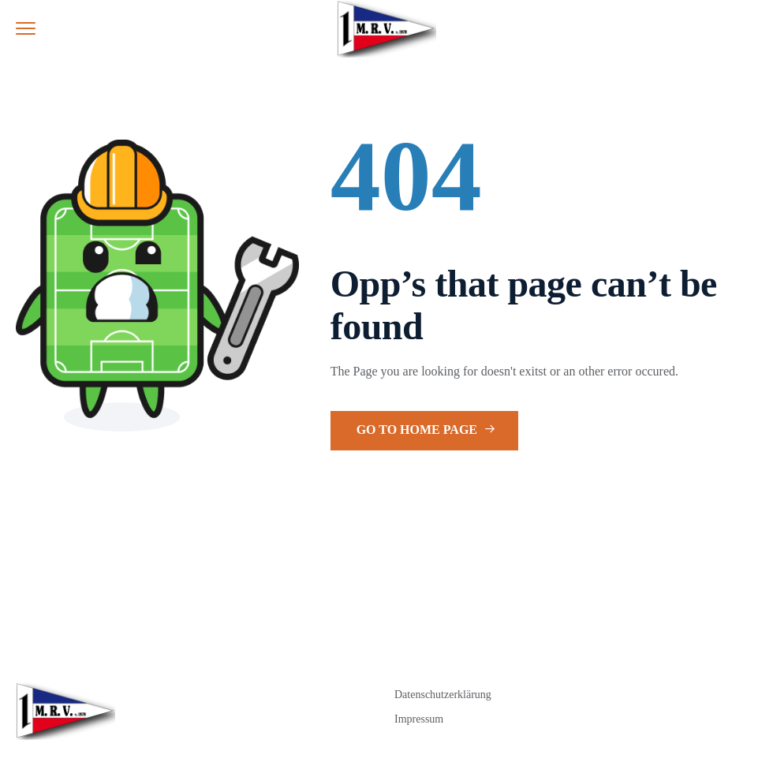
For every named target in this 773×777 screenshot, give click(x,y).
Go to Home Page (426, 429)
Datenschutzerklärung (442, 694)
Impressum (418, 719)
